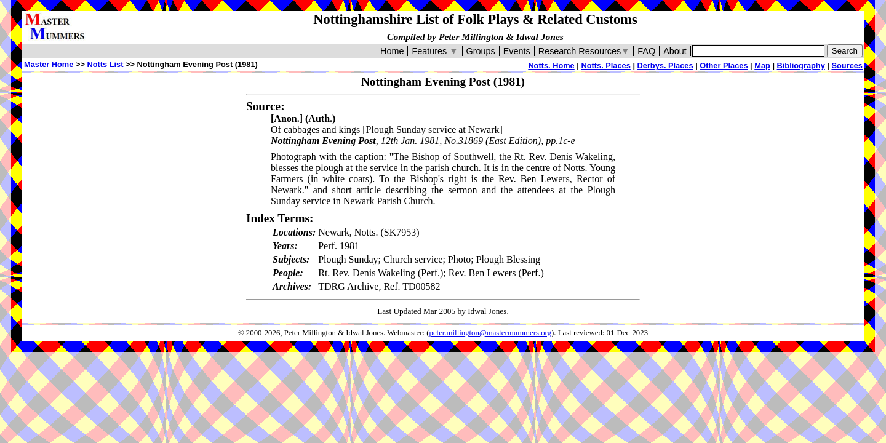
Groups (480, 51)
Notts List (105, 64)
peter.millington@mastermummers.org (490, 333)
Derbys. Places (665, 65)
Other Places (724, 65)
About (675, 51)
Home (392, 51)
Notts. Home (551, 65)
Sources (847, 65)
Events (516, 51)
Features (435, 51)
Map (762, 65)
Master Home (48, 64)
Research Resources (584, 51)
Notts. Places (605, 65)
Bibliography (801, 65)
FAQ (646, 51)
